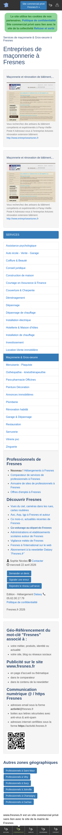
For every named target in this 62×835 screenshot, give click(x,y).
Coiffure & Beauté (16, 260)
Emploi (30, 830)
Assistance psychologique (21, 245)
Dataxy (38, 594)
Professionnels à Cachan (19, 802)
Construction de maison (20, 275)
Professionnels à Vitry (17, 777)
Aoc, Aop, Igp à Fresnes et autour (30, 514)
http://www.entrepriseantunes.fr (23, 138)
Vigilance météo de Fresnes (27, 540)
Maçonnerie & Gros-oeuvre (22, 357)
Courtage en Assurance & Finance (26, 282)
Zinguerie (11, 446)
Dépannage (13, 305)
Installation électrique (18, 320)
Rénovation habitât (17, 409)
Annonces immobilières (19, 394)
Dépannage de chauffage (21, 312)
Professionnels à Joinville (19, 789)
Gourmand (43, 830)
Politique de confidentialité (39, 20)
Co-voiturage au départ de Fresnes (31, 527)
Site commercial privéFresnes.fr (33, 5)
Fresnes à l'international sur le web (31, 545)
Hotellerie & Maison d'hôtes (22, 327)
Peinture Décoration (17, 387)
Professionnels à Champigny (20, 795)
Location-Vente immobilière (22, 349)
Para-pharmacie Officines (21, 379)
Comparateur (18, 830)
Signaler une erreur (19, 579)
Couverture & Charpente (20, 290)
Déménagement (15, 297)
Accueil (6, 830)
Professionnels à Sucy (17, 783)
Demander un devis (19, 573)
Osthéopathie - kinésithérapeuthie (25, 372)
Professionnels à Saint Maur (20, 770)
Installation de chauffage (20, 335)
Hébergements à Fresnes (39, 470)
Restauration (13, 424)
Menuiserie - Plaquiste (19, 364)
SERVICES (12, 234)
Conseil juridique (15, 268)
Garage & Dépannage (19, 417)
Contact (56, 830)
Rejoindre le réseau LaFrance (24, 586)
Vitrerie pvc (12, 439)
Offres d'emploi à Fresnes (26, 492)
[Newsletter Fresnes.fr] (50, 5)
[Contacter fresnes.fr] (57, 5)
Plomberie (12, 402)
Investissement (15, 342)
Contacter (37, 560)
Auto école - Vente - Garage (22, 253)
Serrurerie (12, 431)
